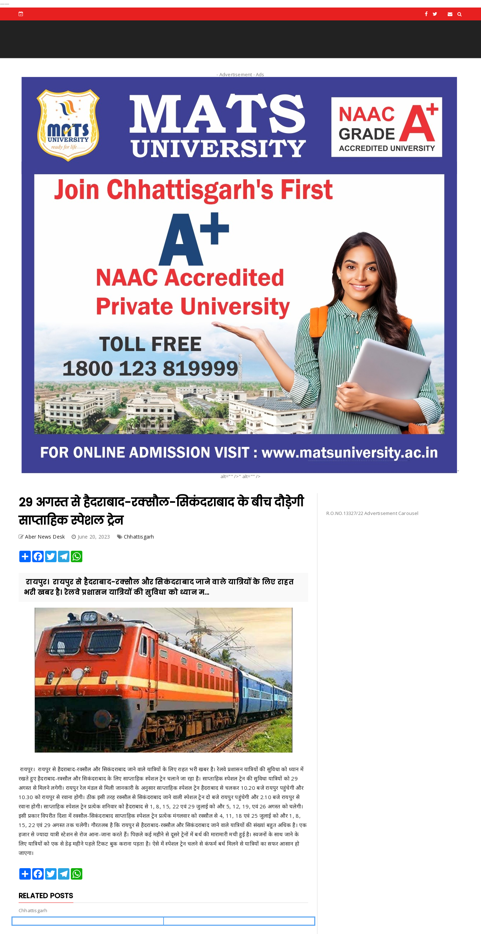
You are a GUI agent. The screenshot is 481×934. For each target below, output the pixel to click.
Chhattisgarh (139, 536)
